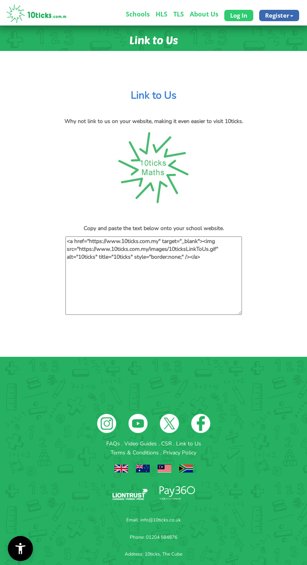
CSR (167, 443)
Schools (138, 14)
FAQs (114, 443)
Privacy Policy (179, 452)
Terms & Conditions (135, 452)
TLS (178, 14)
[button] (20, 548)
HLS (161, 14)
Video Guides (141, 443)
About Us (204, 14)
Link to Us (188, 443)
